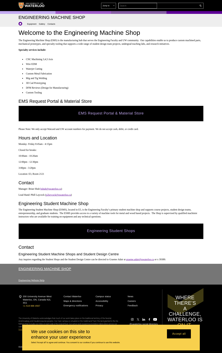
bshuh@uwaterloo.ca (50, 188)
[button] (178, 5)
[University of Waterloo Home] (31, 5)
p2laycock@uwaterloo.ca (58, 194)
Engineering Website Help (31, 280)
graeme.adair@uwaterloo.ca (140, 259)
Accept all (179, 333)
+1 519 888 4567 (31, 306)
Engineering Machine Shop (44, 269)
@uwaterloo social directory (144, 324)
